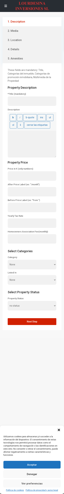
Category (12, 257)
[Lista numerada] (13, 125)
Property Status (16, 298)
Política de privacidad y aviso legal (42, 490)
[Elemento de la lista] (20, 125)
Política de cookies (15, 490)
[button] (59, 430)
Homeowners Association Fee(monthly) (28, 232)
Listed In (12, 273)
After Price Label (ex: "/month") (24, 184)
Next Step (32, 321)
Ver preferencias (32, 483)
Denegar (32, 474)
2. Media (13, 30)
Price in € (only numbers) (20, 169)
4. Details (13, 49)
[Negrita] (13, 117)
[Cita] (30, 117)
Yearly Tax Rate (15, 216)
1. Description (16, 21)
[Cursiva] (20, 117)
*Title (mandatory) (17, 94)
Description (14, 110)
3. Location (15, 40)
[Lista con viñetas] (49, 117)
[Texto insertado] (42, 117)
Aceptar (32, 464)
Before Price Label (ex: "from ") (24, 200)
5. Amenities (15, 58)
